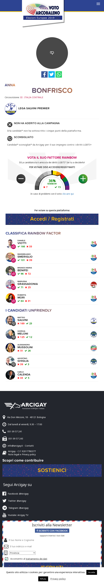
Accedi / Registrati (52, 219)
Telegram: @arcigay (18, 507)
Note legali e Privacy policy (22, 454)
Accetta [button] (91, 572)
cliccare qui (68, 193)
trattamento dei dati (36, 558)
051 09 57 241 (14, 431)
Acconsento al (28, 558)
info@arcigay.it (15, 445)
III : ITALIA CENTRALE (31, 97)
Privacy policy (58, 578)
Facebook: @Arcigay (18, 493)
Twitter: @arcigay (17, 500)
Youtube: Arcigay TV (18, 515)
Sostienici (52, 470)
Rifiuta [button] (43, 578)
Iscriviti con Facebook (52, 530)
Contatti (29, 445)
